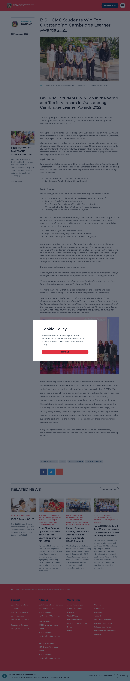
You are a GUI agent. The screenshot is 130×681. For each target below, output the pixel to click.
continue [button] (65, 352)
